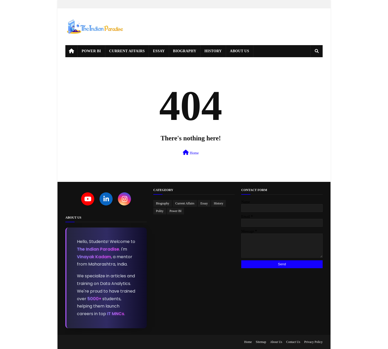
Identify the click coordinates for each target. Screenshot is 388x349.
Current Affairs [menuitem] (127, 51)
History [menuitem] (213, 51)
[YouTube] (87, 198)
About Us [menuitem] (239, 51)
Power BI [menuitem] (91, 51)
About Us (276, 342)
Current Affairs (185, 203)
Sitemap (261, 342)
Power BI (176, 211)
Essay (204, 203)
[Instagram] (124, 198)
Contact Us (293, 342)
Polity (160, 211)
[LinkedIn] (106, 198)
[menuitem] (71, 51)
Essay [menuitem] (159, 51)
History (218, 203)
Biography (162, 203)
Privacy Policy (313, 342)
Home (191, 152)
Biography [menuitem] (184, 51)
